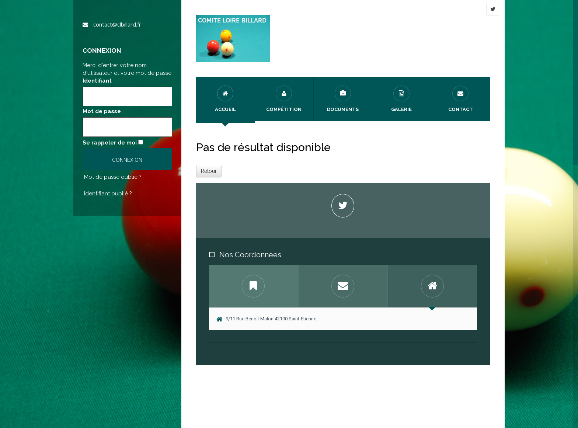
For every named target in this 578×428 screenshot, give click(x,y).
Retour (209, 171)
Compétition (284, 99)
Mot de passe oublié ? (113, 177)
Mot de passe (102, 111)
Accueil (225, 99)
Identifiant (97, 80)
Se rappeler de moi (110, 142)
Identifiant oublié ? (108, 193)
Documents (343, 99)
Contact (460, 99)
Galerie (401, 99)
